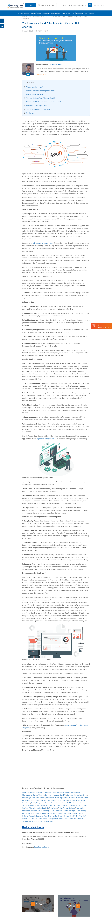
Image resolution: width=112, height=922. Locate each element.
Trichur (84, 805)
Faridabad (58, 811)
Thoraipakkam (53, 818)
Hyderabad (64, 797)
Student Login (99, 5)
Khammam (43, 800)
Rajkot (58, 803)
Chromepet (26, 811)
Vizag (33, 821)
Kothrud (58, 800)
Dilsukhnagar (45, 811)
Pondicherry (46, 803)
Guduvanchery (81, 811)
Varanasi (80, 818)
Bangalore (60, 792)
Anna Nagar (53, 808)
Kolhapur (51, 800)
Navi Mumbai (81, 816)
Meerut (77, 800)
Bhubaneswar (75, 792)
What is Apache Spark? (34, 87)
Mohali (83, 800)
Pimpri (38, 803)
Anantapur (52, 792)
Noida (33, 803)
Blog (84, 5)
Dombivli (63, 795)
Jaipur (55, 813)
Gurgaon (31, 813)
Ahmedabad (30, 792)
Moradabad (26, 803)
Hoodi (44, 813)
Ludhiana (65, 800)
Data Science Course (41, 847)
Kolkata (25, 816)
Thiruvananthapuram (60, 805)
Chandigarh (79, 808)
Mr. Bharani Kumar (56, 64)
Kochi (81, 813)
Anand (45, 792)
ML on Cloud (79, 13)
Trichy (61, 818)
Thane (50, 805)
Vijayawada (26, 821)
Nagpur (67, 816)
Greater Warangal (69, 811)
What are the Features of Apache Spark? (40, 91)
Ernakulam (78, 795)
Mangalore (47, 816)
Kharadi (75, 813)
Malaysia (56, 795)
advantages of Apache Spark (43, 243)
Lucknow (39, 816)
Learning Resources (74, 5)
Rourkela (83, 803)
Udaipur (25, 808)
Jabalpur (72, 797)
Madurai (72, 800)
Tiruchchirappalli (75, 805)
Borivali (65, 808)
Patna (24, 818)
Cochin (41, 795)
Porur (29, 818)
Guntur (24, 813)
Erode (85, 795)
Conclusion (30, 113)
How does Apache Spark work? (37, 105)
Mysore (61, 816)
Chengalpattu (27, 795)
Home (24, 16)
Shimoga (31, 805)
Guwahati (38, 813)
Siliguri (37, 805)
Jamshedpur (26, 800)
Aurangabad (48, 821)
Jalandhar (79, 797)
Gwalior (51, 797)
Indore (49, 813)
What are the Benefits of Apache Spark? (40, 98)
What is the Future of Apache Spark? (39, 109)
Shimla (24, 805)
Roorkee (76, 803)
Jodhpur (35, 800)
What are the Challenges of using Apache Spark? (43, 102)
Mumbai (55, 816)
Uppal (66, 818)
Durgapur (70, 795)
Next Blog (73, 906)
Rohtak (70, 803)
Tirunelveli (40, 821)
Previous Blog (38, 904)
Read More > (41, 74)
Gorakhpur (44, 797)
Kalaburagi (62, 813)
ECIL (52, 811)
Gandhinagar (26, 797)
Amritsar (39, 792)
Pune (53, 803)
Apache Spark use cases (35, 94)
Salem (40, 818)
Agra (24, 792)
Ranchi (63, 803)
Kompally (32, 816)
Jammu (86, 797)
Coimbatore (35, 811)
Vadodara (72, 818)
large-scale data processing (46, 438)
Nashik (72, 816)
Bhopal (67, 792)
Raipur (34, 818)
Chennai (36, 795)
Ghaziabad (35, 797)
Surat (45, 818)
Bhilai (60, 808)
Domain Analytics (90, 13)
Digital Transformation (68, 13)
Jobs (64, 5)
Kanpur (69, 813)
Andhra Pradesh (42, 808)
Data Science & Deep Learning (27, 13)
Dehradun (48, 795)
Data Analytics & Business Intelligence (48, 13)
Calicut (71, 808)
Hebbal (57, 797)
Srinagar (44, 805)
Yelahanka (32, 808)
